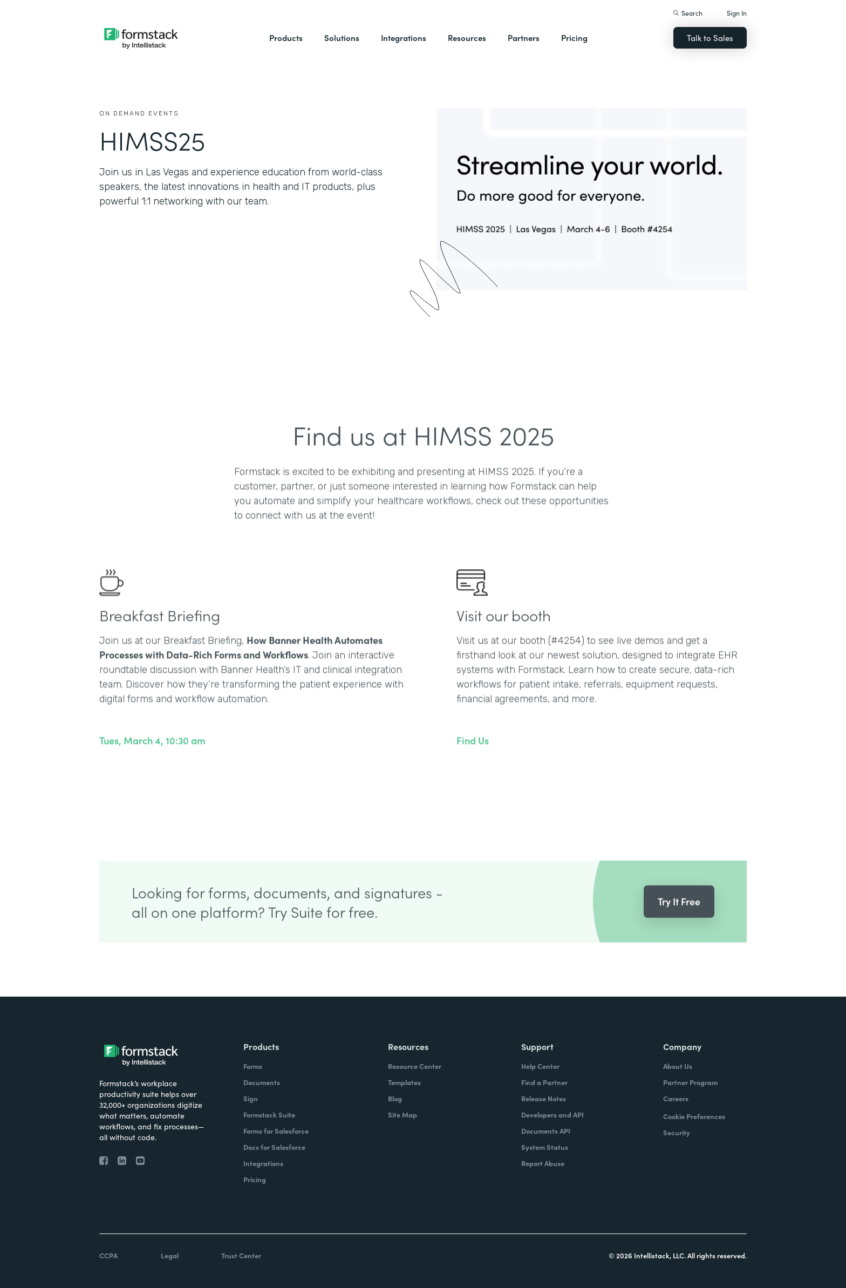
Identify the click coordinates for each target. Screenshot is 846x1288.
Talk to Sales (710, 37)
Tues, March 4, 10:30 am (152, 760)
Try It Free (679, 921)
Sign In (737, 12)
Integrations (403, 37)
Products (286, 37)
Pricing (574, 37)
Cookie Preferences (694, 1116)
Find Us (472, 760)
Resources (467, 37)
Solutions (341, 37)
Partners (524, 37)
